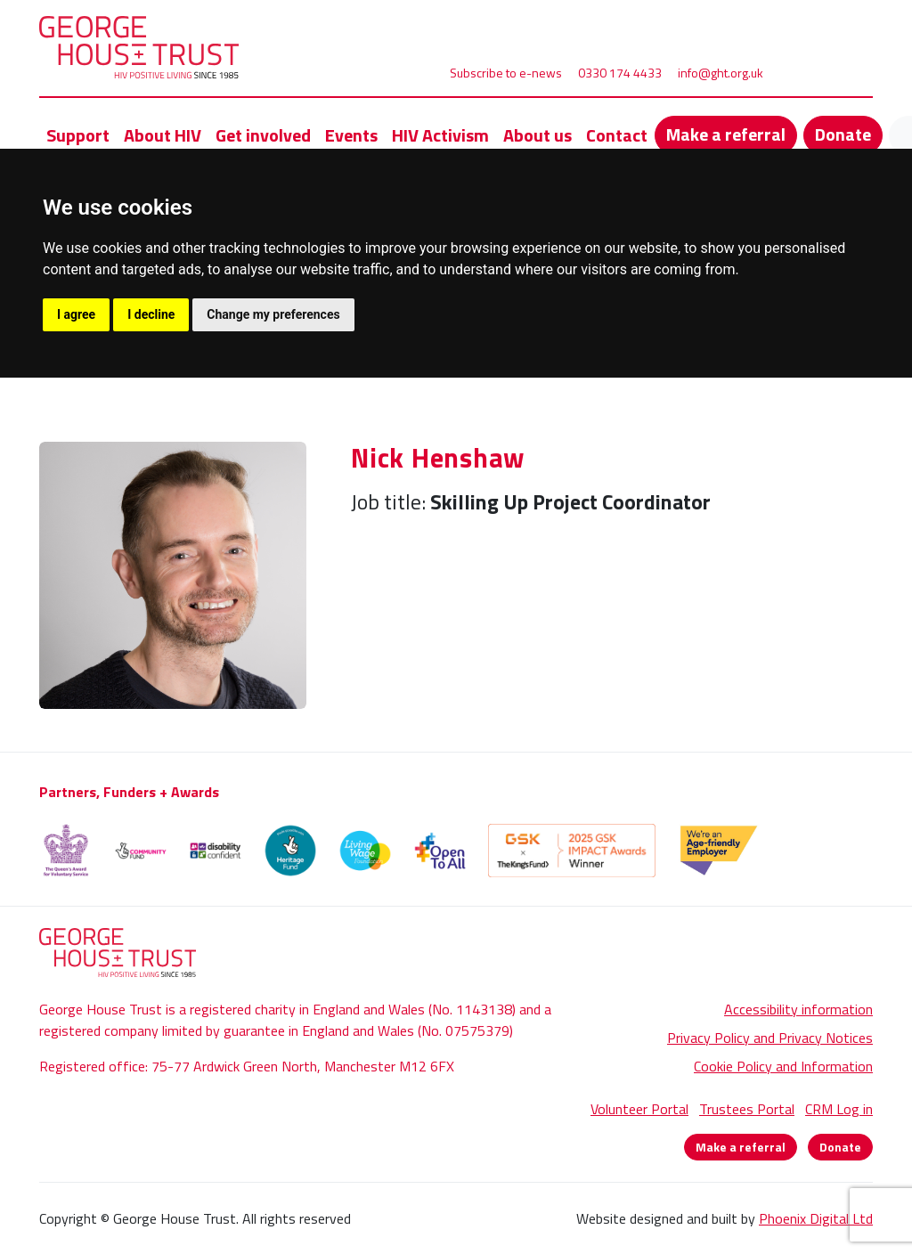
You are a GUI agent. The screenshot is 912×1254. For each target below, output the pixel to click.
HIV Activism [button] (440, 135)
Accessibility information (798, 1009)
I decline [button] (151, 314)
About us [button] (537, 135)
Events (351, 135)
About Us (126, 431)
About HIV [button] (162, 135)
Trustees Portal (746, 1109)
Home (57, 431)
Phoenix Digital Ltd (816, 1218)
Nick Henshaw (252, 431)
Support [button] (78, 135)
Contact (616, 135)
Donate (843, 134)
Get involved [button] (263, 135)
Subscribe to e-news (506, 72)
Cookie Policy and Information (783, 1066)
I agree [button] (76, 314)
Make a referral (726, 134)
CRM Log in (839, 1109)
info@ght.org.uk (720, 72)
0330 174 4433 (620, 72)
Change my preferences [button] (273, 314)
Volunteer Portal (639, 1109)
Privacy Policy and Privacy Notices (770, 1037)
